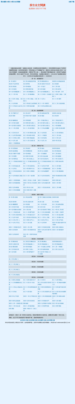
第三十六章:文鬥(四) (57, 220)
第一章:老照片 (12, 81)
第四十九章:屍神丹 (14, 234)
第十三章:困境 (12, 89)
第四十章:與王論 (56, 140)
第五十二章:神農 (56, 187)
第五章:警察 (12, 115)
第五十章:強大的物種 (58, 303)
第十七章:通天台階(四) (15, 125)
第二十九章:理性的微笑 (15, 135)
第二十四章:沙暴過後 (14, 280)
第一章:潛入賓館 (13, 197)
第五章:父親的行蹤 (14, 244)
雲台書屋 (3, 2)
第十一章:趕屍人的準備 (44, 246)
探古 (9, 2)
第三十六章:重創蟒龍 (58, 171)
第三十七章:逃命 (27, 291)
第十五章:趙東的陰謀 (43, 249)
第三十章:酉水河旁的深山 (30, 217)
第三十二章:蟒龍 (56, 168)
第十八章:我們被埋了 (29, 252)
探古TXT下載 (41, 8)
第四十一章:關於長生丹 (15, 227)
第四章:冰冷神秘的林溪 (58, 81)
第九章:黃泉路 (12, 86)
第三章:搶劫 (41, 148)
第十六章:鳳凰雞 (56, 156)
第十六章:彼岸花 (56, 89)
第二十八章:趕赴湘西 (58, 214)
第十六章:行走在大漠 (58, 249)
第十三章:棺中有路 (14, 207)
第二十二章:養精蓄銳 (29, 94)
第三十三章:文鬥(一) (14, 220)
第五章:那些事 (12, 201)
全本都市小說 (42, 320)
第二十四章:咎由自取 (58, 161)
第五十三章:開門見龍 (43, 306)
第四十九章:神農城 (14, 187)
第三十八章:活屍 (27, 222)
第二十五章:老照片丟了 (29, 280)
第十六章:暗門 (56, 207)
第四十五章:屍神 (13, 229)
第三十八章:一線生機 (29, 175)
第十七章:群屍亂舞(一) (15, 91)
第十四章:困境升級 (28, 89)
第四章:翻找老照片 (57, 241)
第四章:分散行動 (56, 113)
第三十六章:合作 (56, 138)
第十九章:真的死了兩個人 (44, 209)
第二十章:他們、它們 (58, 91)
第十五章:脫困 (41, 89)
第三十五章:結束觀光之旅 (44, 106)
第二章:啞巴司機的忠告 (29, 241)
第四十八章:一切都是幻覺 (16, 303)
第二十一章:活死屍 (14, 128)
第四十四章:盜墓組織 (14, 300)
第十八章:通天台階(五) (29, 125)
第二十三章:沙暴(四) (14, 274)
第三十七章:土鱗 (13, 140)
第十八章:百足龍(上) (28, 158)
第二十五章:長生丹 (14, 132)
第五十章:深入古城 (28, 187)
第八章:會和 (55, 115)
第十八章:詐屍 (27, 209)
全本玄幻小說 (24, 320)
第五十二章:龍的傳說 (29, 306)
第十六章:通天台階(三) (58, 123)
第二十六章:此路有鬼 (29, 166)
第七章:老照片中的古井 (44, 84)
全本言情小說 (51, 320)
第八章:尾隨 (55, 201)
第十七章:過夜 (12, 252)
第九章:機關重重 (13, 204)
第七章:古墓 (41, 201)
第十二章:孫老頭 (56, 153)
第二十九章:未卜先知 (29, 282)
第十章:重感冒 (27, 120)
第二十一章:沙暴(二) (14, 264)
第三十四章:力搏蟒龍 (29, 171)
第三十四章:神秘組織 (29, 138)
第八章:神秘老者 (56, 151)
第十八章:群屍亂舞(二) (29, 91)
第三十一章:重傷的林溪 (44, 168)
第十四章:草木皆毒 (28, 156)
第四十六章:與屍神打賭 (29, 229)
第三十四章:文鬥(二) (28, 220)
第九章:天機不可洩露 (14, 153)
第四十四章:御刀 (56, 180)
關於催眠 (25, 303)
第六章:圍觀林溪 (27, 151)
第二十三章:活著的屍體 (44, 212)
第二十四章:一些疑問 (58, 212)
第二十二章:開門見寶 (29, 212)
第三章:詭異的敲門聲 (43, 113)
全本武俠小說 (33, 320)
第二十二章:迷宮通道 (29, 128)
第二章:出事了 (27, 113)
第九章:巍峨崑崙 (13, 120)
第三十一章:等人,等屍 (43, 217)
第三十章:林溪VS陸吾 (29, 135)
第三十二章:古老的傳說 (58, 103)
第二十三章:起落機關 (43, 128)
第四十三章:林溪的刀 (43, 180)
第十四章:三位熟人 (28, 249)
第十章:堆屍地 (27, 86)
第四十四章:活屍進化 (58, 227)
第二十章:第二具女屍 (58, 209)
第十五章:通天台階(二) (44, 123)
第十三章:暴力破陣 (14, 123)
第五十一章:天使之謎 (14, 306)
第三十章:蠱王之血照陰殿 (30, 103)
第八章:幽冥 (55, 84)
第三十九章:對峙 (42, 222)
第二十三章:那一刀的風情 (44, 94)
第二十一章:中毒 (13, 94)
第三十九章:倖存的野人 (44, 175)
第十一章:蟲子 (41, 86)
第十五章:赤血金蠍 (43, 156)
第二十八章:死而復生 (58, 132)
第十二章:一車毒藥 (57, 246)
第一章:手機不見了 (14, 113)
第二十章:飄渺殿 (56, 125)
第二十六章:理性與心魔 (29, 132)
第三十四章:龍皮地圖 (29, 106)
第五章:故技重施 (13, 151)
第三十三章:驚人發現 (14, 138)
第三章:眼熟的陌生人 (43, 81)
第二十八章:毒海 (56, 166)
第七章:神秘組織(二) (43, 244)
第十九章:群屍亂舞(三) (44, 91)
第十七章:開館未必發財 (15, 209)
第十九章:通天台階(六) (44, 125)
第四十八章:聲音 (56, 183)
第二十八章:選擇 (56, 99)
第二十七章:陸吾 (42, 132)
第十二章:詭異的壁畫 (58, 204)
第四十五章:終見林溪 (29, 300)
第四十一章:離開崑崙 (14, 143)
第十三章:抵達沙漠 (14, 249)
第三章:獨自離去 (42, 241)
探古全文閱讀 (16, 2)
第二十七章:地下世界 (43, 166)
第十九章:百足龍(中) (43, 158)
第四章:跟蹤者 (56, 148)
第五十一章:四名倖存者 (44, 187)
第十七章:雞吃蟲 (13, 158)
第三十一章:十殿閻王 (43, 103)
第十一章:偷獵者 (42, 153)
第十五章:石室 (41, 207)
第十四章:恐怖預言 (28, 207)
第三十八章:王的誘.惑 (29, 140)
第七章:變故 (41, 115)
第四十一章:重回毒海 (14, 180)
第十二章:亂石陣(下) (57, 120)
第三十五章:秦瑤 (42, 138)
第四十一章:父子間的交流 (30, 296)
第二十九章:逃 (12, 168)
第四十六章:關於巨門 (43, 300)
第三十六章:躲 (12, 291)
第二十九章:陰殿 (13, 103)
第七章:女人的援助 (43, 151)
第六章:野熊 (26, 84)
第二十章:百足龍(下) (57, 158)
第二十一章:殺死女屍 (14, 212)
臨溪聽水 (32, 8)
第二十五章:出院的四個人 (16, 214)
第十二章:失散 (56, 86)
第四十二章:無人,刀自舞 (29, 180)
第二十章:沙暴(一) (13, 259)
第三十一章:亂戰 (42, 135)
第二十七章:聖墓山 (57, 280)
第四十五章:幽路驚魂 (14, 183)
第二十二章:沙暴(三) (14, 269)
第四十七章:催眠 (56, 300)
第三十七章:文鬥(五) (14, 222)
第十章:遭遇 (26, 204)
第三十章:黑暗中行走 (29, 168)
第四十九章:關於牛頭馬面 (44, 303)
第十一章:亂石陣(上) (43, 120)
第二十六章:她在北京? (29, 214)
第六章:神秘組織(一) (28, 244)
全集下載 (71, 2)
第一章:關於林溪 (13, 241)
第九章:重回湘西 (13, 246)
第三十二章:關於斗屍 (58, 217)
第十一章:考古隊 (42, 204)
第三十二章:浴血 (56, 135)
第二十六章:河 (41, 280)
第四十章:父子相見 (14, 296)
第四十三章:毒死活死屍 (44, 227)
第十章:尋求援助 (27, 246)
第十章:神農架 (27, 153)
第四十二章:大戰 (27, 227)
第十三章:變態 (12, 156)
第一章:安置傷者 (13, 148)
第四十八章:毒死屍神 (58, 229)
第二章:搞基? (26, 148)
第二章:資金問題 (27, 197)
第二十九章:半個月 (14, 217)
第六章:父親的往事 (28, 201)
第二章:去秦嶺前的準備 (29, 81)
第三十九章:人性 (42, 140)
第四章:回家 (55, 197)
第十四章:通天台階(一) (29, 123)
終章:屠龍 (11, 308)
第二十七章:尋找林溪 (43, 214)
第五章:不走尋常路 (14, 84)
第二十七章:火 (41, 99)
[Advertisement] (19, 23)
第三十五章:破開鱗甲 (43, 171)
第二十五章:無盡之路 (14, 166)
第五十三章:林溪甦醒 (14, 190)
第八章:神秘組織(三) (57, 244)
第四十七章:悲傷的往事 (44, 183)
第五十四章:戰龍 (56, 306)
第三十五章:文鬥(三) (43, 220)
